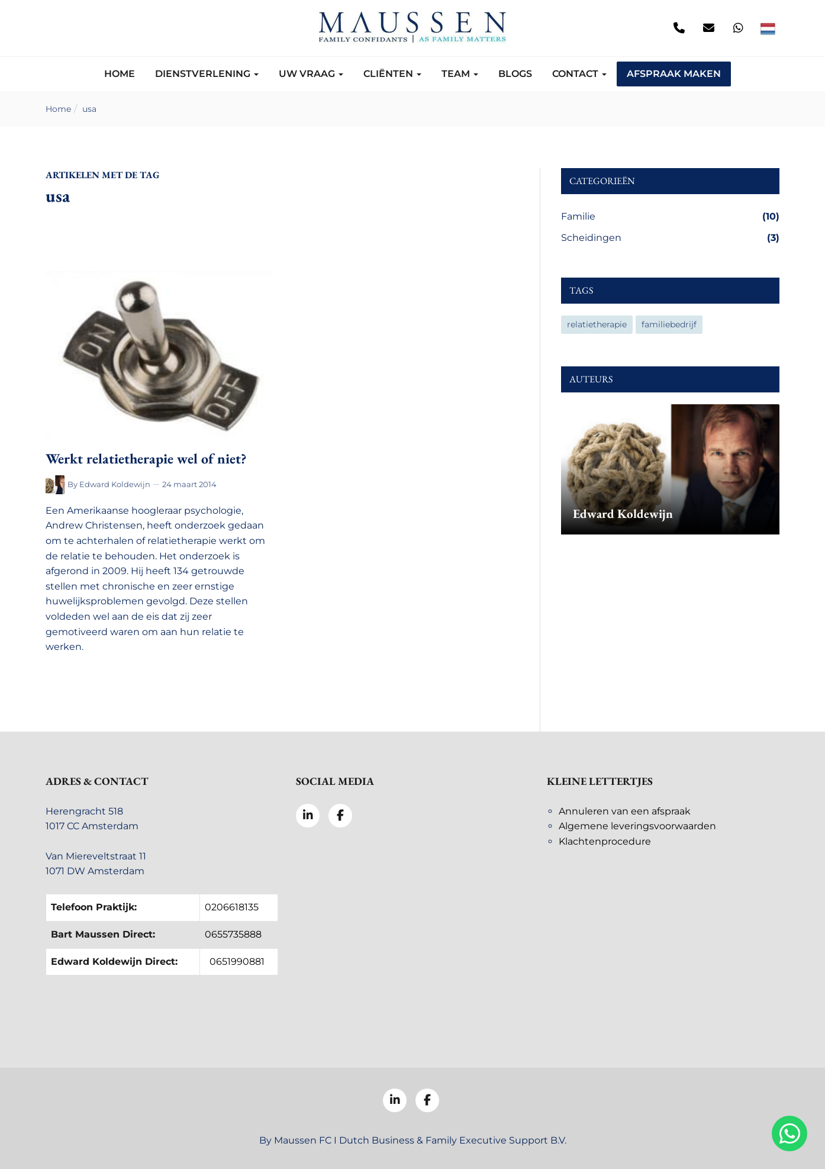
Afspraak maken (674, 73)
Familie (670, 216)
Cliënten (392, 73)
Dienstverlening (207, 73)
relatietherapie (597, 324)
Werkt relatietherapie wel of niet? (146, 458)
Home (119, 73)
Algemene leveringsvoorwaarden (637, 826)
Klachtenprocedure (605, 841)
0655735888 (233, 934)
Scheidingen (670, 238)
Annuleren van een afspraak (625, 811)
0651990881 (237, 961)
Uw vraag (311, 73)
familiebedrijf (669, 324)
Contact (579, 73)
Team (459, 73)
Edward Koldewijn (114, 484)
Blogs (515, 73)
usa (89, 109)
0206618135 (232, 907)
